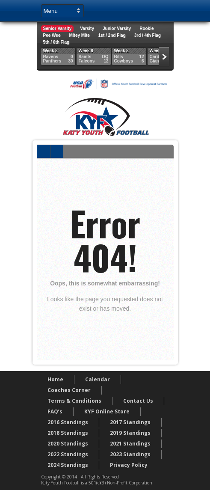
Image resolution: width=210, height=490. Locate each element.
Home (55, 379)
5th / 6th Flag (56, 42)
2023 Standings (130, 454)
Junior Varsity (117, 28)
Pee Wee (52, 35)
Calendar (97, 379)
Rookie (146, 28)
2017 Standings (130, 422)
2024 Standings (67, 465)
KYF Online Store (107, 411)
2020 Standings (67, 443)
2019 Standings (130, 433)
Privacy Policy (129, 465)
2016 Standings (67, 422)
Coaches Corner (69, 390)
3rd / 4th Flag (147, 35)
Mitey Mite (79, 35)
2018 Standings (67, 433)
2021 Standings (130, 443)
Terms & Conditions (74, 400)
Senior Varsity (57, 28)
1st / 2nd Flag (112, 35)
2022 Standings (67, 454)
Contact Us (138, 400)
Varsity (87, 28)
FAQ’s (54, 411)
